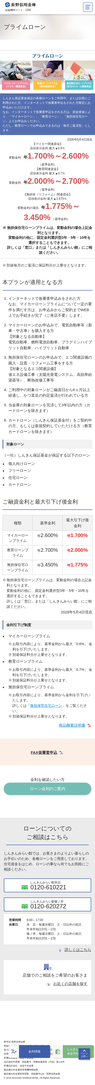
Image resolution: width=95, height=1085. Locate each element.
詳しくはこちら (78, 949)
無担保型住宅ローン (46, 706)
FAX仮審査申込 (44, 752)
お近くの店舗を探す (70, 983)
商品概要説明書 (72, 725)
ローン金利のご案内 (47, 789)
